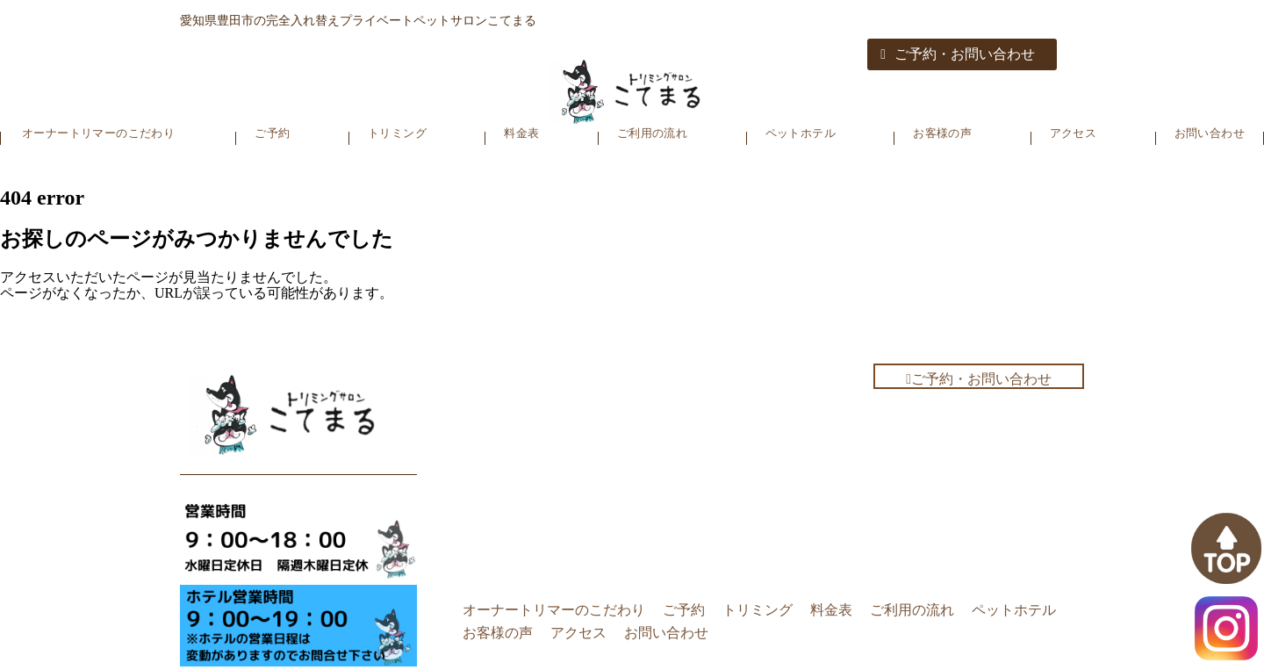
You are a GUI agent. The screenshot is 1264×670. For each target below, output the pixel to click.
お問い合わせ (1209, 133)
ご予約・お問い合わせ (957, 54)
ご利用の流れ (652, 133)
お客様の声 (942, 133)
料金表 (521, 133)
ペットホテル (800, 133)
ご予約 (272, 133)
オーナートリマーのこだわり (98, 133)
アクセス (1073, 133)
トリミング (397, 133)
